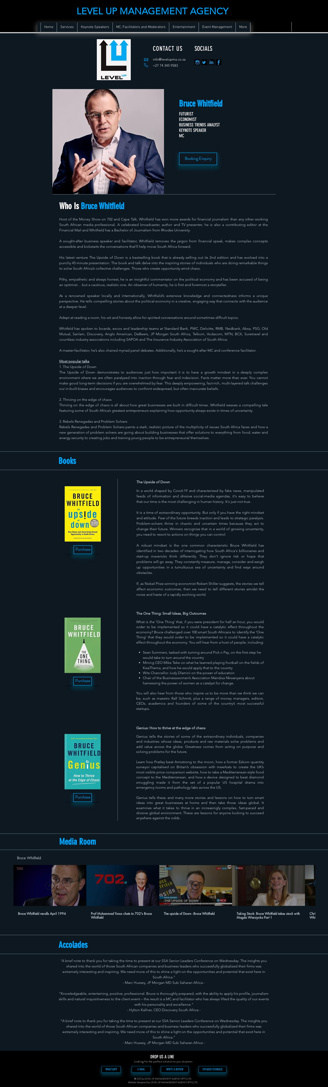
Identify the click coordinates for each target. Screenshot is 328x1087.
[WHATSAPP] (111, 1069)
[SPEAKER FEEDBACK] (212, 1069)
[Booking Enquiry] (198, 159)
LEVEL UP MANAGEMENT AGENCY (152, 11)
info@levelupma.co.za (169, 59)
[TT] (204, 62)
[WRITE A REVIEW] (175, 1069)
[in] (197, 62)
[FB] (218, 62)
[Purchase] (83, 549)
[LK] (211, 62)
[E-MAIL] (141, 1069)
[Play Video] (49, 885)
